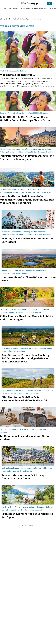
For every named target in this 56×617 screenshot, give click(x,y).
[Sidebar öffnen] (5, 9)
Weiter (30, 525)
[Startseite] (29, 3)
